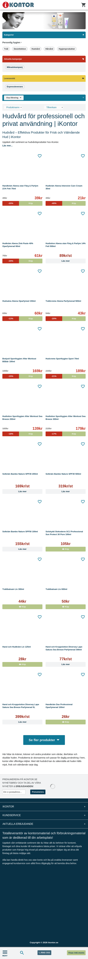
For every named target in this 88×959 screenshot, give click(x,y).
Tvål (6, 49)
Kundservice (44, 815)
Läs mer (65, 261)
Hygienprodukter (67, 49)
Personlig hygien (12, 42)
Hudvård (36, 49)
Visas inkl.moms (76, 953)
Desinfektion (20, 49)
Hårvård (49, 49)
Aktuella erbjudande (44, 824)
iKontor (44, 806)
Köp (65, 549)
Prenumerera (38, 792)
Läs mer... (7, 145)
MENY (4, 953)
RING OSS (44, 953)
